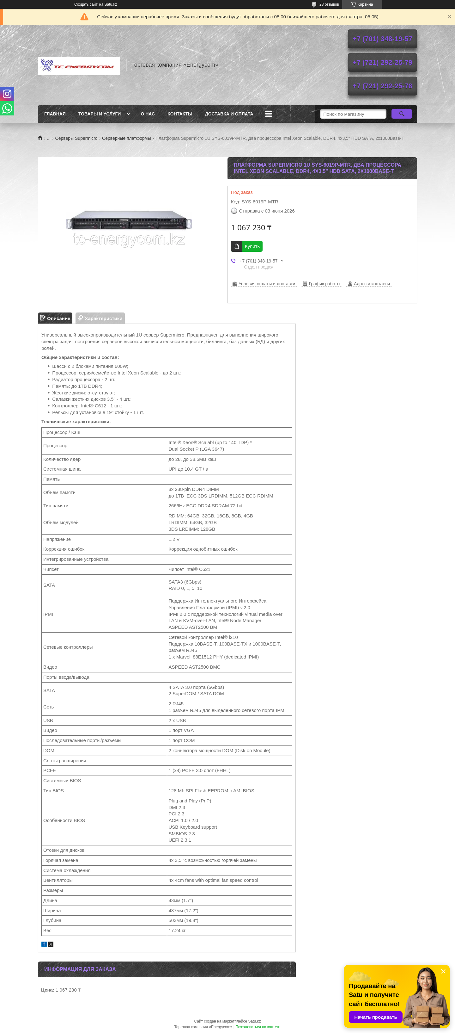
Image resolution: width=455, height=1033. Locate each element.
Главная (55, 113)
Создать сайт (86, 4)
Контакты (179, 113)
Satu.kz (254, 1021)
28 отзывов (329, 4)
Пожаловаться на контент (258, 1027)
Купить (252, 246)
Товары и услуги (99, 113)
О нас (148, 113)
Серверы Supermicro (76, 138)
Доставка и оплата (229, 113)
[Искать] (401, 114)
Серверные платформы (126, 138)
